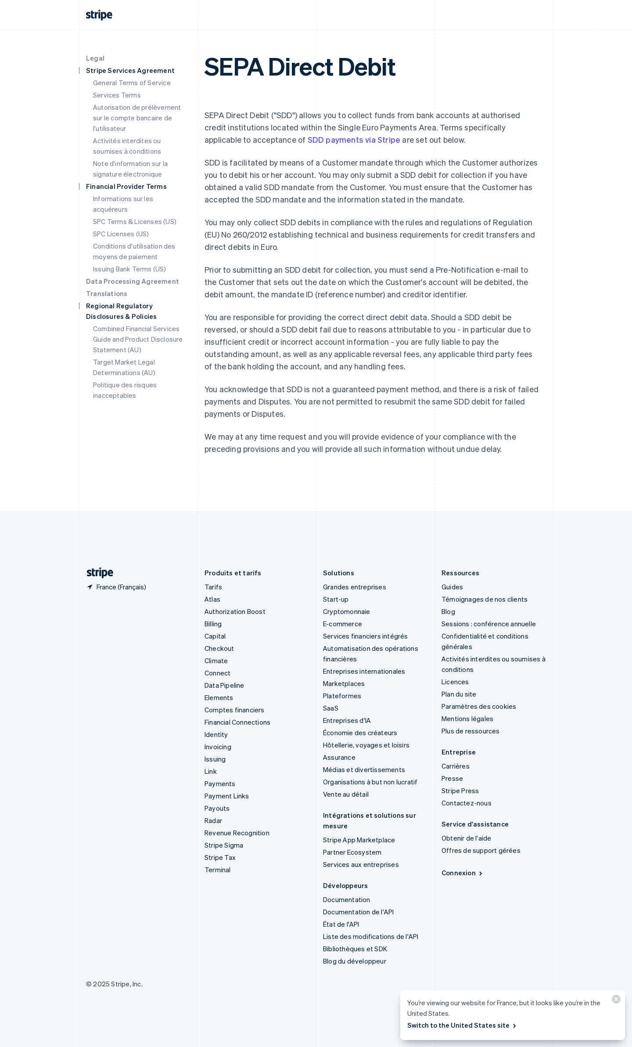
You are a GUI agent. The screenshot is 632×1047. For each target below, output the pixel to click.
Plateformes (342, 695)
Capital (215, 636)
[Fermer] (615, 1001)
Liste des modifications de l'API (370, 936)
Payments (220, 783)
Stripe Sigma (224, 845)
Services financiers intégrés (365, 636)
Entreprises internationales (364, 671)
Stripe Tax (220, 857)
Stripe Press (460, 790)
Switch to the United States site (462, 1025)
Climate (216, 660)
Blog (448, 611)
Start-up (336, 599)
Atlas (212, 599)
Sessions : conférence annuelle (489, 623)
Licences (455, 681)
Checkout (219, 648)
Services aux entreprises (361, 864)
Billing (213, 623)
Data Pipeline (224, 685)
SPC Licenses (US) (121, 233)
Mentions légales (467, 718)
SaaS (330, 708)
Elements (219, 697)
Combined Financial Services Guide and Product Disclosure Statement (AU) (138, 339)
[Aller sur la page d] (96, 572)
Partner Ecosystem (352, 852)
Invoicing (218, 746)
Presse (452, 778)
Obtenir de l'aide (466, 838)
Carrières (456, 766)
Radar (213, 820)
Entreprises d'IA (347, 720)
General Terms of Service (132, 82)
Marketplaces (344, 683)
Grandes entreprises (354, 586)
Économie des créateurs (360, 732)
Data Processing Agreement (132, 281)
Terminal (218, 869)
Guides (452, 586)
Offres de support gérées (481, 850)
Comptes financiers (235, 709)
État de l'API (341, 924)
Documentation (346, 899)
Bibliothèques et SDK (355, 948)
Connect (217, 672)
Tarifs (213, 586)
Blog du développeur (354, 961)
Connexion (463, 872)
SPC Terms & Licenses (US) (134, 221)
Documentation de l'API (358, 911)
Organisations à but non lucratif (370, 781)
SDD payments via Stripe (354, 139)
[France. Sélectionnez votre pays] (116, 586)
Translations (106, 293)
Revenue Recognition (237, 832)
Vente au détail (346, 794)
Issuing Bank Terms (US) (129, 268)
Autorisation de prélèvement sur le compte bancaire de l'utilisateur (137, 118)
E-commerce (342, 623)
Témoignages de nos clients (485, 599)
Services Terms (117, 94)
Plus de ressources (471, 730)
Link (211, 771)
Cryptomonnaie (346, 611)
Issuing (215, 759)
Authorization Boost (235, 611)
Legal (95, 58)
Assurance (339, 757)
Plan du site (459, 694)
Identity (216, 734)
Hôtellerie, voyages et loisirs (366, 744)
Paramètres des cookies (479, 706)
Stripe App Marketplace (359, 839)
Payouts (217, 808)
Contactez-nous (467, 802)
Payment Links (227, 795)
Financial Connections (237, 722)
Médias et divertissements (364, 769)
